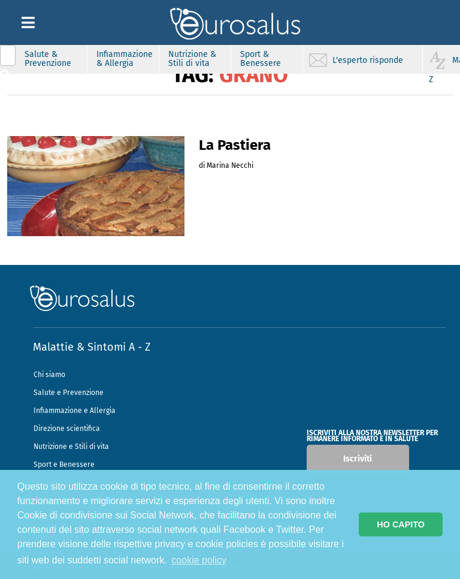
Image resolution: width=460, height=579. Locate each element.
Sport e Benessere (64, 464)
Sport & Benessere (260, 58)
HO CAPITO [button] (401, 524)
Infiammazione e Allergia (75, 410)
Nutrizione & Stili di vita (192, 58)
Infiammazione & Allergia (124, 58)
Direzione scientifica (67, 428)
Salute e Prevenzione (69, 392)
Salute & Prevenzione (48, 58)
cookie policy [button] (198, 560)
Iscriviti (357, 459)
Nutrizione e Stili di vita (71, 446)
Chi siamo (49, 374)
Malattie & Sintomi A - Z (91, 347)
